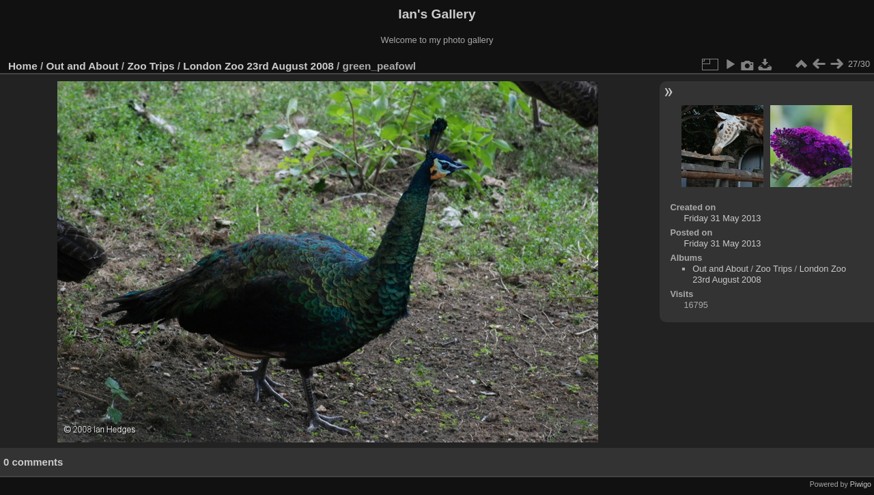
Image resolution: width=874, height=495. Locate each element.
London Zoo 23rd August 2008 (258, 66)
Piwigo (860, 484)
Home (23, 66)
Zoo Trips (150, 66)
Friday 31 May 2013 (722, 218)
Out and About (82, 66)
